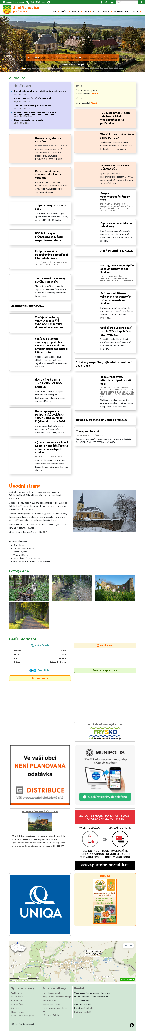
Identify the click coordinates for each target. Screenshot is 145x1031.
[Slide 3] (39, 68)
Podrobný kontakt (82, 1011)
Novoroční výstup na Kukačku (48, 139)
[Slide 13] (87, 68)
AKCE (86, 11)
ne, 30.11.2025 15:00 (40, 93)
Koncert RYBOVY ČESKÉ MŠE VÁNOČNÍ (115, 167)
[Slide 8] (63, 68)
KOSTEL (76, 11)
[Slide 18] (111, 68)
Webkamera (105, 645)
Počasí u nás (40, 654)
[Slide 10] (73, 68)
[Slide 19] (116, 68)
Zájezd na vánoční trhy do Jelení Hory (116, 225)
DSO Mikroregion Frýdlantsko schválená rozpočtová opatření (49, 236)
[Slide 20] (121, 68)
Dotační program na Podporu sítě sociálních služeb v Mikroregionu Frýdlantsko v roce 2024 (50, 416)
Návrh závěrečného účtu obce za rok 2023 (101, 420)
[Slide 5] (48, 68)
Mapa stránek (17, 1011)
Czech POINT (17, 1000)
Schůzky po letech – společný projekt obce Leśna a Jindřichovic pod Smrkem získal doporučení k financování (51, 345)
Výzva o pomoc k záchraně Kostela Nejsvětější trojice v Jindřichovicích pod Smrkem (51, 448)
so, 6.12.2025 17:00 (32, 100)
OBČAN (64, 11)
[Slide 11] (77, 68)
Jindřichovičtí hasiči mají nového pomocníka (50, 280)
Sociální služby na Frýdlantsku (105, 732)
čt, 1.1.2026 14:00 (28, 121)
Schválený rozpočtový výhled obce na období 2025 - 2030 (104, 364)
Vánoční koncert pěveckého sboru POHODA (117, 136)
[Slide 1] (29, 68)
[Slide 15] (97, 68)
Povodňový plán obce (105, 670)
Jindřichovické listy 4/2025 (116, 251)
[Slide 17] (106, 68)
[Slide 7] (58, 68)
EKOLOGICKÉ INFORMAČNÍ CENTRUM (40, 811)
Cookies (15, 1008)
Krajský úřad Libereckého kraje (57, 996)
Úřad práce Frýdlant (52, 1015)
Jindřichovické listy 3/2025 (27, 306)
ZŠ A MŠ (97, 11)
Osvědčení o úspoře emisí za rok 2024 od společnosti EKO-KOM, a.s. (116, 331)
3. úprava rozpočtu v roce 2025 (50, 207)
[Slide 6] (53, 68)
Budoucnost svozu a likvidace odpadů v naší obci (115, 380)
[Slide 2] (34, 68)
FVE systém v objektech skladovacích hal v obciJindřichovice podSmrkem (115, 118)
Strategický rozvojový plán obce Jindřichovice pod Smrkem (117, 269)
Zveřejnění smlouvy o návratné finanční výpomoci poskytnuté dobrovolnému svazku (49, 322)
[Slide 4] (44, 68)
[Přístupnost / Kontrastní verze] (102, 2)
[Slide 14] (92, 68)
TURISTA (134, 11)
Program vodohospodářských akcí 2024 (115, 196)
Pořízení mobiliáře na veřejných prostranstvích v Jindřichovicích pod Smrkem (115, 298)
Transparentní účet (87, 431)
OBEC (54, 11)
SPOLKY (106, 11)
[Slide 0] (24, 68)
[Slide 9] (68, 68)
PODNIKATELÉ (121, 11)
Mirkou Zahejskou (26, 842)
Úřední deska (17, 996)
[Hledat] (127, 2)
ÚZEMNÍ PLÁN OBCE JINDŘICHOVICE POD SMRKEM (48, 383)
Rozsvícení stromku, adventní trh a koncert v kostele (49, 174)
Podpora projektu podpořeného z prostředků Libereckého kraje (51, 254)
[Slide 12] (82, 68)
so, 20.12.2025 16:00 (35, 114)
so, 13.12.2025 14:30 (32, 107)
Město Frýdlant (50, 1000)
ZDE (45, 532)
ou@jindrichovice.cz (90, 1008)
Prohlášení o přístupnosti (23, 1015)
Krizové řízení (40, 678)
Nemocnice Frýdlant (52, 1004)
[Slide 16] (102, 68)
